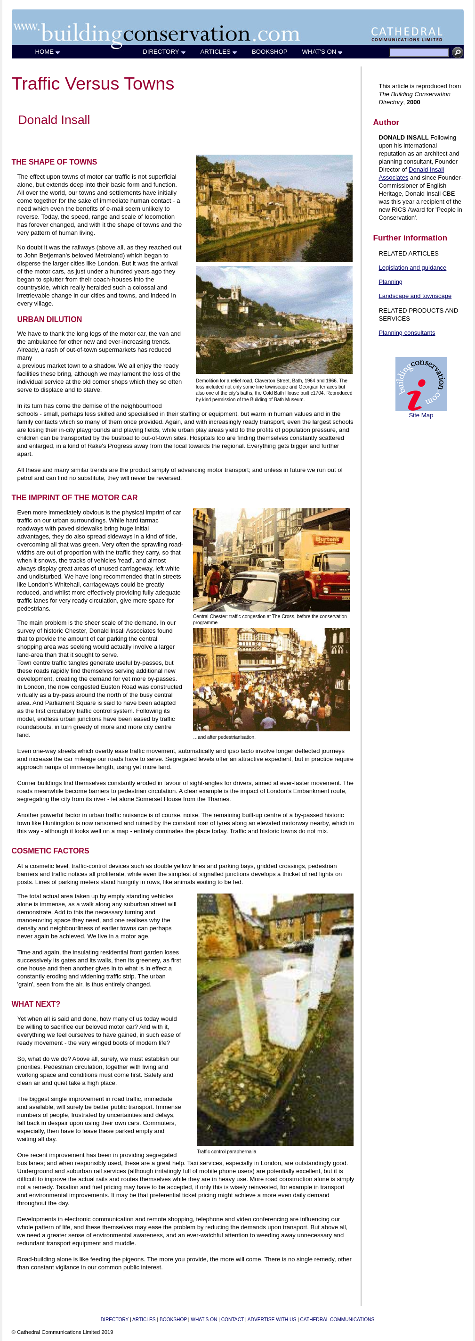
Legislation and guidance (413, 267)
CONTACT (232, 1319)
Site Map (421, 415)
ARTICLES (219, 51)
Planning (391, 281)
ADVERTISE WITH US (272, 1319)
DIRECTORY (164, 51)
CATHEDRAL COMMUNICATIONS (337, 1319)
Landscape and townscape (415, 295)
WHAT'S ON (323, 51)
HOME (48, 51)
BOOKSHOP (270, 51)
